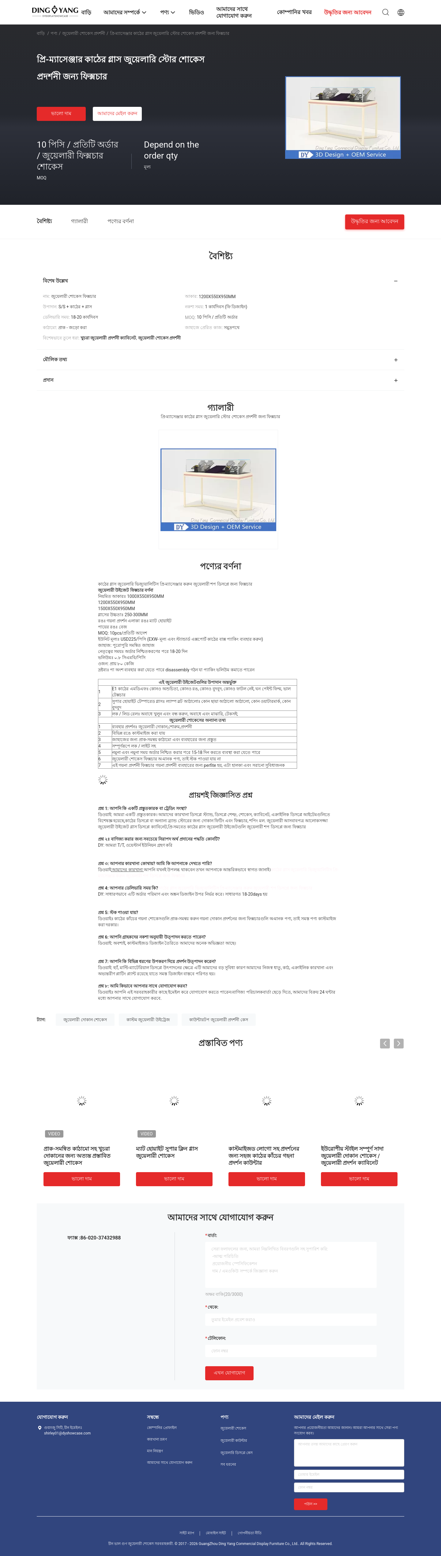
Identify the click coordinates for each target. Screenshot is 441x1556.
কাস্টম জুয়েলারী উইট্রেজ (148, 1019)
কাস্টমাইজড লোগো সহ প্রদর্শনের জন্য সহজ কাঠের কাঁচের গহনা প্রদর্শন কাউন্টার (263, 1155)
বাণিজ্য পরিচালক (247, 992)
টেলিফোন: (217, 1338)
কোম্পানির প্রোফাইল (162, 1428)
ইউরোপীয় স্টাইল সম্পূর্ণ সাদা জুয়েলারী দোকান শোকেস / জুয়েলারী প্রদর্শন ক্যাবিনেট (352, 1155)
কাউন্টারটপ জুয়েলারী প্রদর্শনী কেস (218, 1019)
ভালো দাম (61, 113)
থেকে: (213, 1307)
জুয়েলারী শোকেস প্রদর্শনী (83, 33)
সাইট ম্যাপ (186, 1533)
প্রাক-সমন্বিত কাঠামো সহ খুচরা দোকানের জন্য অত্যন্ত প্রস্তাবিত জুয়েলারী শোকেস (77, 1155)
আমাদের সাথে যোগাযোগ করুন (169, 1462)
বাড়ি (41, 33)
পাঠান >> (310, 1504)
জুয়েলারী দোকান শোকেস (85, 1019)
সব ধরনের (228, 1464)
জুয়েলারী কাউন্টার (234, 1440)
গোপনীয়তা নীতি (250, 1533)
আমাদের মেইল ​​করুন (117, 113)
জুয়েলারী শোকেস (233, 1428)
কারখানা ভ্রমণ (157, 1439)
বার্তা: (212, 1235)
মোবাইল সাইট (216, 1533)
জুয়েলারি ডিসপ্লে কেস (237, 1453)
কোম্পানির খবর (294, 12)
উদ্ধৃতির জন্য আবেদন (374, 221)
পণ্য (54, 33)
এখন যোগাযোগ (229, 1373)
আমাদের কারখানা (127, 869)
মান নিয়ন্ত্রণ (155, 1451)
